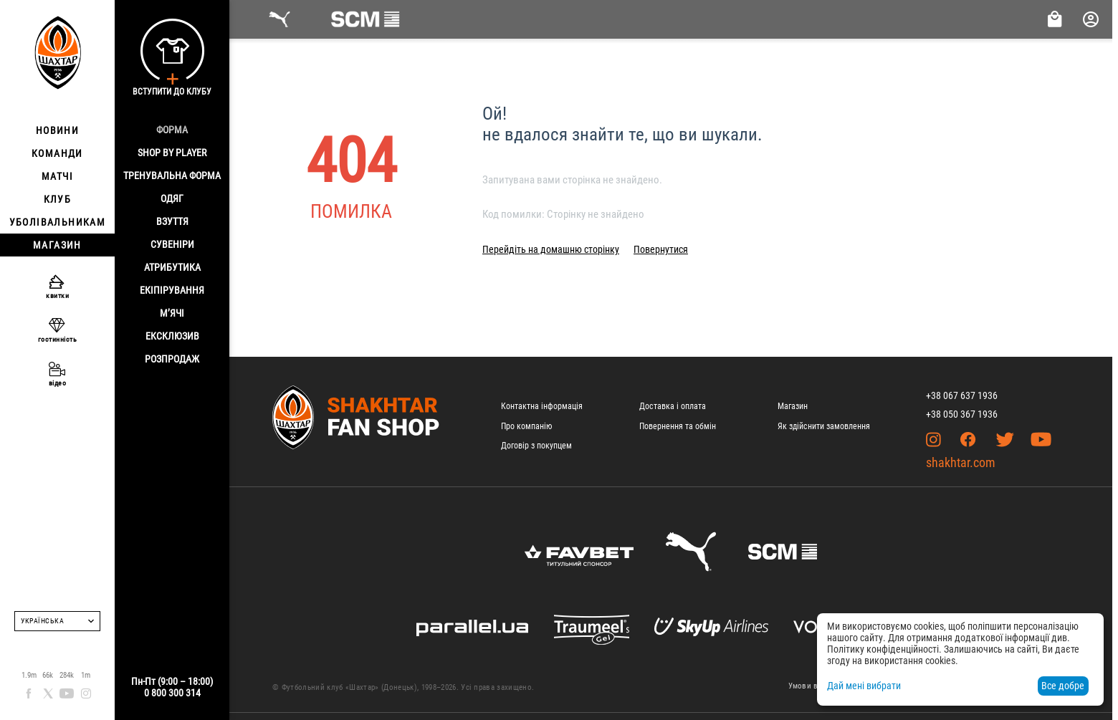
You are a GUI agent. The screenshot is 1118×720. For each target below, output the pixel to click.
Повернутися (661, 249)
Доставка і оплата (672, 406)
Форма (172, 129)
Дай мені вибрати (864, 685)
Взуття (172, 221)
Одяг (172, 198)
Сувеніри (172, 244)
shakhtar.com (960, 462)
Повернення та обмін (677, 426)
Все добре (1062, 685)
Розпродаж (172, 359)
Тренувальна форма (172, 175)
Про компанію (526, 426)
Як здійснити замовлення (824, 426)
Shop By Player (172, 152)
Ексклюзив (172, 336)
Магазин (793, 406)
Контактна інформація (542, 406)
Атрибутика (172, 267)
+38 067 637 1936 (962, 395)
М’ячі (172, 313)
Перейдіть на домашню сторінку (550, 249)
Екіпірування (172, 290)
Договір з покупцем (536, 446)
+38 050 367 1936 (962, 414)
